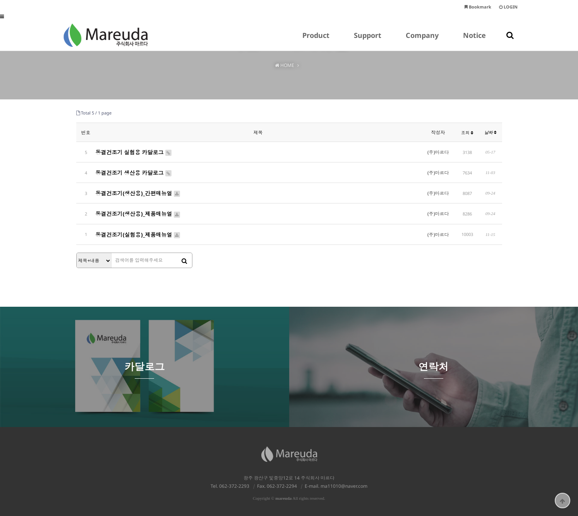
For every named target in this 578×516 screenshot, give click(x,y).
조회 (467, 132)
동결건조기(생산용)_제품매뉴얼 (138, 211)
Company (422, 41)
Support (367, 41)
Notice (474, 41)
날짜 (490, 132)
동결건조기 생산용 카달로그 (134, 171)
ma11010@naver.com (344, 482)
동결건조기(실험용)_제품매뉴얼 (138, 231)
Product (315, 41)
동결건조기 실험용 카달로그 (134, 151)
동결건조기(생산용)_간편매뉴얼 (138, 191)
